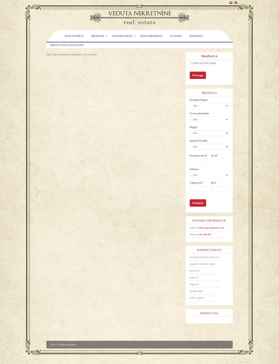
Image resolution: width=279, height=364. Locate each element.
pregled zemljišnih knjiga (202, 263)
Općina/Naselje (198, 140)
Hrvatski (230, 3)
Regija (193, 127)
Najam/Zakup (122, 36)
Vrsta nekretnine (199, 113)
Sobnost (194, 169)
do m (214, 155)
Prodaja (97, 36)
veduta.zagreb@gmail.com (210, 227)
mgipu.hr (194, 284)
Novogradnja (151, 36)
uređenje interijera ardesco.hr (204, 257)
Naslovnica (74, 36)
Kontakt (196, 36)
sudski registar (197, 297)
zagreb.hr (194, 277)
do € (213, 182)
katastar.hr (195, 270)
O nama (176, 36)
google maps (196, 290)
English (235, 3)
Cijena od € (196, 182)
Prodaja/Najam (199, 99)
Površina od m (198, 155)
